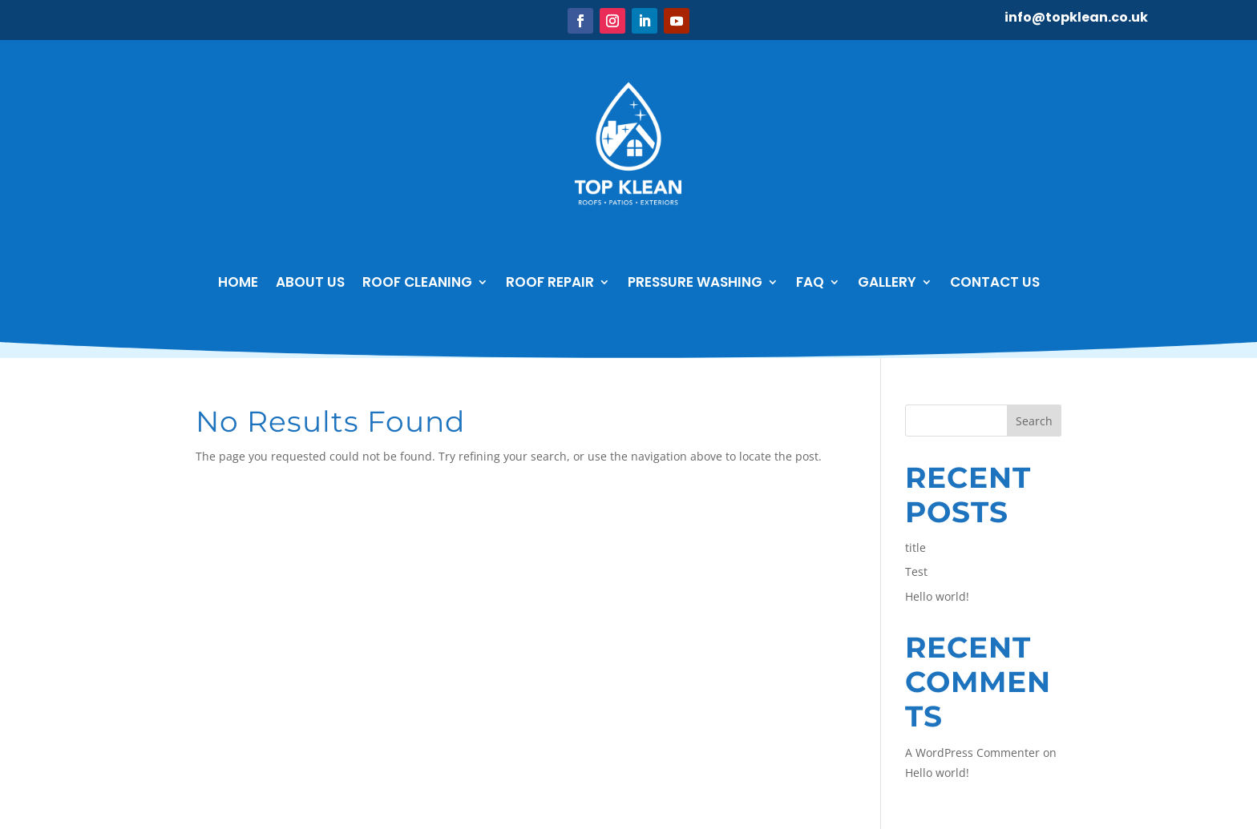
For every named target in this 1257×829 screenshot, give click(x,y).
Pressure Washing (695, 282)
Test (916, 571)
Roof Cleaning (417, 282)
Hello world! (937, 596)
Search (1034, 421)
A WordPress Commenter (972, 752)
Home (238, 282)
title (915, 547)
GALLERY (887, 282)
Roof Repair (550, 282)
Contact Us (995, 282)
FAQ (810, 282)
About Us (310, 282)
